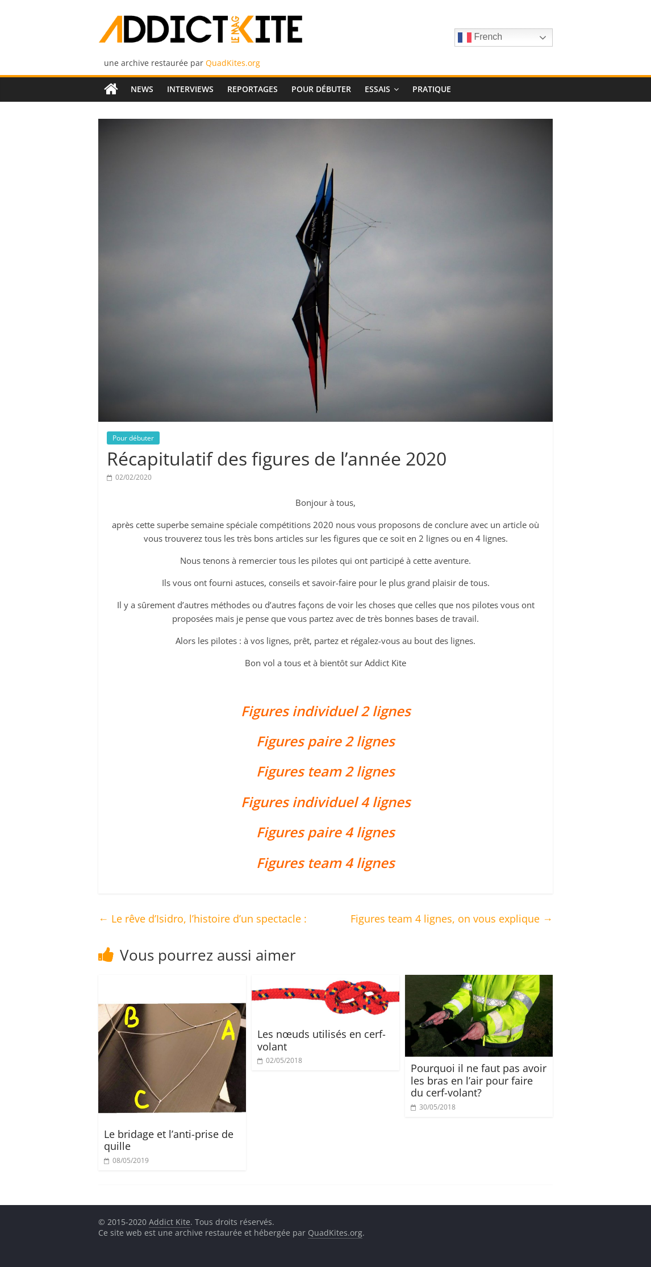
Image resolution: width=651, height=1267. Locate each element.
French (480, 37)
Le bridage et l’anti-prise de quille (168, 1140)
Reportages (252, 89)
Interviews (190, 89)
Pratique (431, 89)
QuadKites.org (233, 62)
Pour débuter (321, 89)
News (142, 89)
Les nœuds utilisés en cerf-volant (321, 1040)
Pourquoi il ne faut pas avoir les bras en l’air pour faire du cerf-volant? (478, 1080)
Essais (377, 89)
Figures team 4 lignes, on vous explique (451, 918)
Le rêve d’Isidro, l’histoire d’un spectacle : (202, 918)
